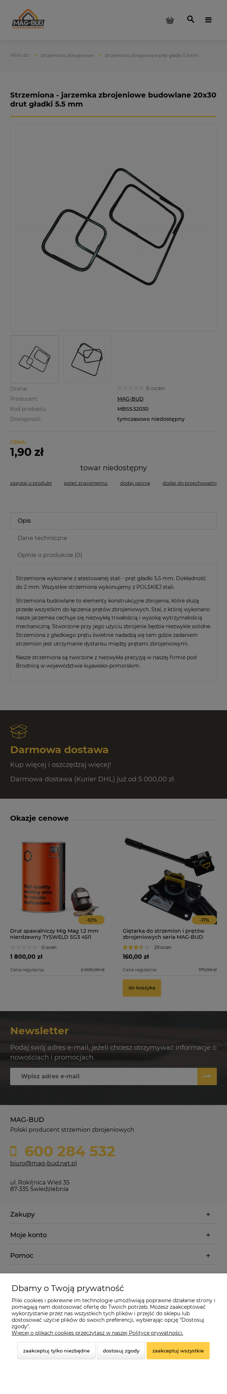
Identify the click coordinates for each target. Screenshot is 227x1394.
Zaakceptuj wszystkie (178, 1351)
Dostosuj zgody (121, 1351)
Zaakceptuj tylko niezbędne (56, 1351)
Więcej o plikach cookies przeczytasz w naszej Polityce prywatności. (97, 1333)
